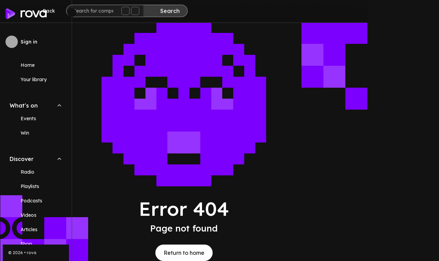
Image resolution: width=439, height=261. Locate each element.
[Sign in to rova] (35, 42)
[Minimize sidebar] (71, 12)
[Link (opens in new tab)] (35, 244)
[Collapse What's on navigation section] (59, 105)
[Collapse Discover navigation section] (59, 158)
